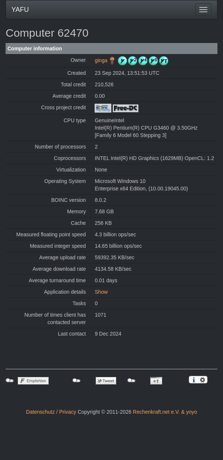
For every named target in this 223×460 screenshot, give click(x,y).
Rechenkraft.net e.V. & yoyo (165, 412)
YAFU (20, 9)
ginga (101, 60)
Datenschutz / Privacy (51, 412)
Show (101, 292)
